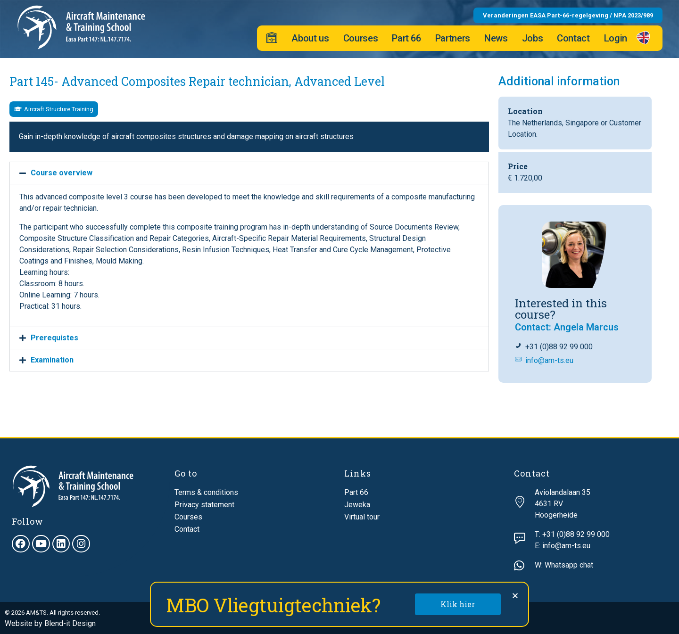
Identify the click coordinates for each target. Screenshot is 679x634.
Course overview (61, 172)
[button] (53, 109)
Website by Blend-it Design (50, 623)
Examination (52, 359)
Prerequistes (54, 337)
